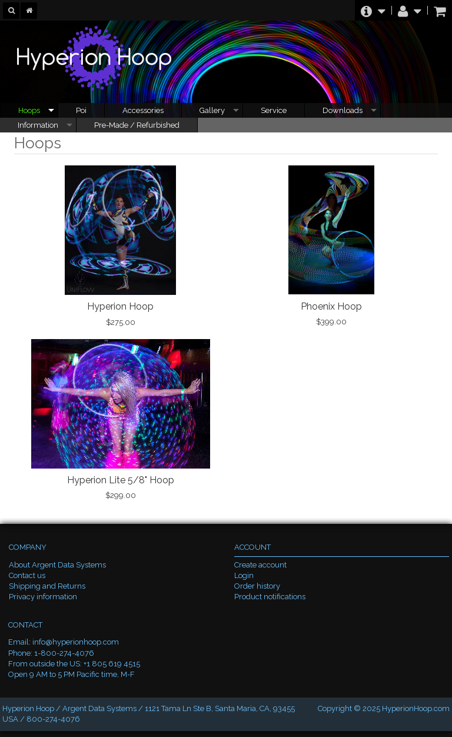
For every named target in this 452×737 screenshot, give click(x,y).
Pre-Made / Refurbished (137, 125)
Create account (260, 564)
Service (274, 110)
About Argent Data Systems (57, 564)
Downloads (343, 110)
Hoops (29, 110)
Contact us (27, 575)
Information (38, 125)
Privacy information (43, 596)
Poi (81, 110)
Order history (257, 586)
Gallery (212, 110)
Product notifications (269, 596)
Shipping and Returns (47, 586)
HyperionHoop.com (416, 708)
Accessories (143, 110)
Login (244, 575)
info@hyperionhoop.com (75, 642)
